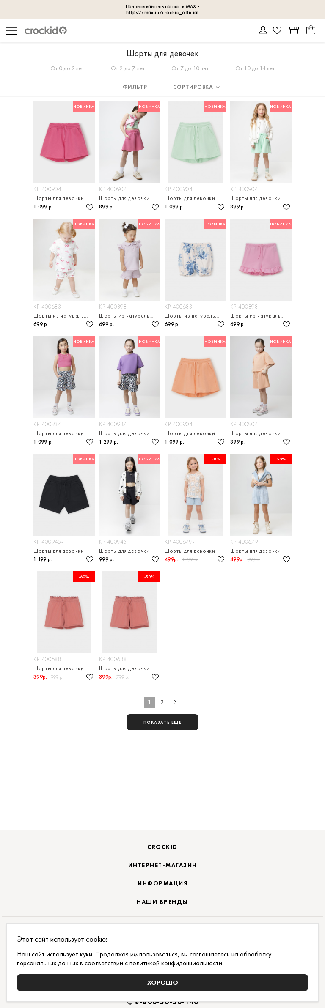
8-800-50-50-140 (166, 1002)
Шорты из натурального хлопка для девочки (64, 315)
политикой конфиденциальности (175, 963)
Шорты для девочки (58, 198)
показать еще (162, 722)
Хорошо (162, 982)
